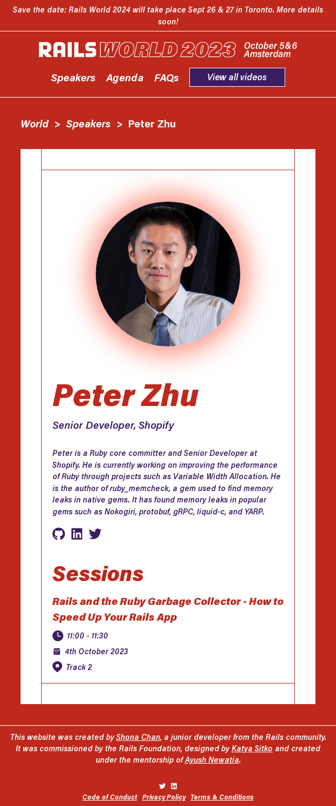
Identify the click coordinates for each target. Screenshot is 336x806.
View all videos (237, 76)
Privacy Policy (164, 797)
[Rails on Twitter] (162, 786)
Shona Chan (138, 737)
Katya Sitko (252, 748)
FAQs (166, 77)
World (35, 123)
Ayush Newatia (212, 760)
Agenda (124, 77)
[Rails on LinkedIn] (174, 786)
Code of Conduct (109, 797)
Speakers (73, 77)
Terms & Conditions (222, 797)
